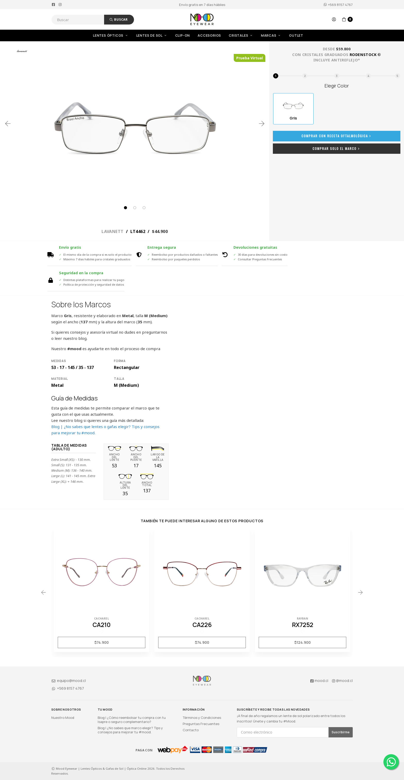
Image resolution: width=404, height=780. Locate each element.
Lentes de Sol (151, 35)
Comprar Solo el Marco (337, 148)
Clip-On (182, 35)
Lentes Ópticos (111, 35)
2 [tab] (134, 207)
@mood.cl (342, 680)
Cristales (241, 35)
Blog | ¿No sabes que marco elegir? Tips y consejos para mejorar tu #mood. (130, 730)
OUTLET (296, 35)
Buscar (118, 19)
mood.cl (319, 680)
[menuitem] (114, 35)
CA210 (101, 625)
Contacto (191, 730)
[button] (333, 19)
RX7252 (302, 625)
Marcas (271, 35)
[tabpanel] (135, 123)
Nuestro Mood (62, 717)
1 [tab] (125, 207)
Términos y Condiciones (202, 717)
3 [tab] (144, 207)
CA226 (202, 625)
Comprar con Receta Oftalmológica (336, 135)
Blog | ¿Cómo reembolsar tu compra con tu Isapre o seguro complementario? (132, 719)
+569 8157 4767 (338, 4)
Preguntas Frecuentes (201, 723)
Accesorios (209, 35)
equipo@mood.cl (68, 680)
